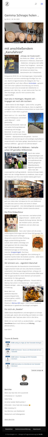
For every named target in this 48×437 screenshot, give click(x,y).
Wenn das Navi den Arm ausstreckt (16, 393)
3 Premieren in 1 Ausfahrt (13, 396)
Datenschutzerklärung (22, 429)
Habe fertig (8, 399)
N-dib (41, 434)
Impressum (37, 429)
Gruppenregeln (16, 252)
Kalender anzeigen (37, 370)
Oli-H (8, 19)
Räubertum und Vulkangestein (15, 414)
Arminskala (32, 83)
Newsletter (9, 429)
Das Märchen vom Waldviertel (15, 411)
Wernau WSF (16, 303)
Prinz (32, 58)
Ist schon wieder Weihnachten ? (15, 402)
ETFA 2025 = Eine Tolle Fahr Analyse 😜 (17, 405)
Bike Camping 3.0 (10, 408)
